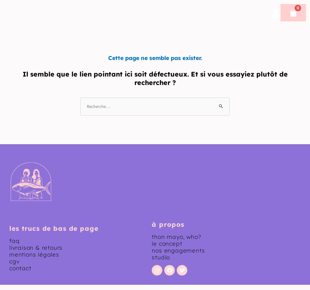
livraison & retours (36, 247)
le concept (167, 243)
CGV (14, 261)
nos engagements (178, 250)
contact (20, 268)
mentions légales (34, 254)
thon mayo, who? (176, 236)
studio (161, 257)
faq (14, 240)
